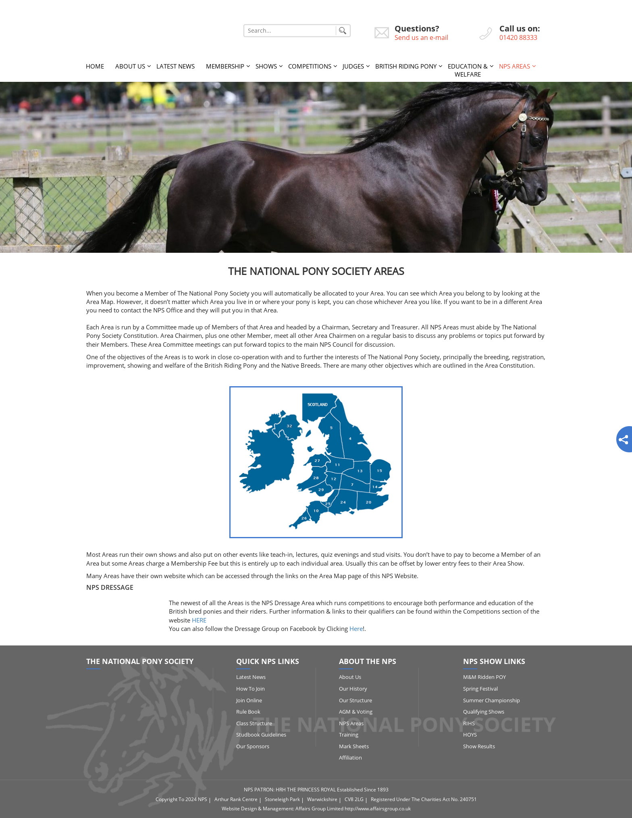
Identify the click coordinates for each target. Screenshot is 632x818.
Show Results (479, 746)
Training (348, 734)
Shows (266, 66)
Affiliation (350, 757)
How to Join (250, 688)
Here (356, 628)
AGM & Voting (355, 711)
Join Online (249, 700)
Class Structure (254, 723)
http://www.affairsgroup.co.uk (378, 808)
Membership (225, 66)
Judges (353, 66)
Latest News (175, 66)
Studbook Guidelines (261, 734)
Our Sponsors (252, 746)
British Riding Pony (406, 66)
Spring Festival (480, 688)
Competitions (309, 66)
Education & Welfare (468, 70)
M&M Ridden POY (484, 677)
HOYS (470, 734)
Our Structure (355, 700)
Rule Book (248, 711)
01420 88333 (518, 37)
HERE (199, 620)
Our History (353, 688)
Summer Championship (491, 700)
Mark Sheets (354, 746)
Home (95, 66)
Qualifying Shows (483, 711)
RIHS (469, 723)
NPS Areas (514, 66)
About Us (130, 66)
